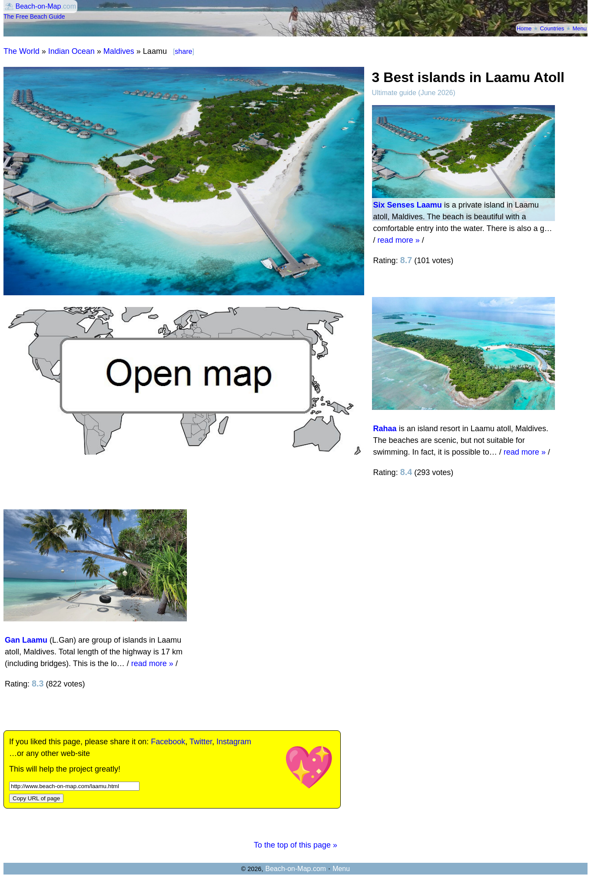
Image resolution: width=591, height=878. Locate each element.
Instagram (233, 741)
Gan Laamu (26, 640)
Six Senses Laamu (407, 205)
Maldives (118, 51)
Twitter (200, 741)
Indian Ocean (71, 51)
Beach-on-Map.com (295, 868)
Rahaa (385, 428)
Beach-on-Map (38, 6)
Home (524, 28)
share (183, 51)
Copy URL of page (36, 798)
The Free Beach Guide (34, 16)
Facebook (168, 741)
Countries (552, 28)
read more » (399, 240)
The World (21, 51)
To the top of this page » (295, 845)
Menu (579, 28)
